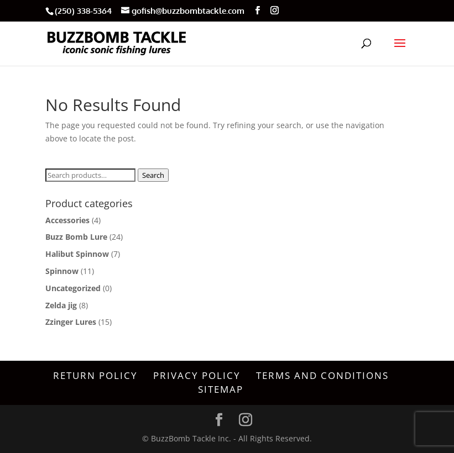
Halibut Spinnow (77, 254)
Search (153, 175)
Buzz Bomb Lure (76, 236)
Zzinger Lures (70, 322)
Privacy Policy (197, 375)
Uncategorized (73, 288)
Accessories (67, 220)
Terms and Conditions (322, 375)
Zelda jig (61, 305)
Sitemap (220, 389)
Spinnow (62, 271)
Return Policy (95, 375)
